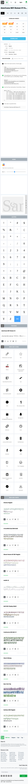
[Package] (18, 13)
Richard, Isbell (11, 52)
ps (17, 29)
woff (5, 26)
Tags (22, 738)
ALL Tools (20, 759)
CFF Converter (3, 758)
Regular (10, 46)
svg (17, 23)
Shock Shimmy (7, 658)
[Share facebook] (1, 776)
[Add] (2, 13)
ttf (4, 23)
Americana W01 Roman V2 (8, 331)
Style (18, 738)
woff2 (11, 26)
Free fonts (2, 2)
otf (17, 26)
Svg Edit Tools (12, 752)
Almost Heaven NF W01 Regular (12, 554)
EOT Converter (21, 753)
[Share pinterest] (9, 776)
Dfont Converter (4, 759)
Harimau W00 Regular (9, 710)
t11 (10, 32)
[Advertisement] (14, 133)
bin (4, 29)
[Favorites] (7, 13)
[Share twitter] (6, 776)
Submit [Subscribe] (23, 775)
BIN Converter (3, 756)
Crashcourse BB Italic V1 (10, 632)
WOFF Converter (4, 755)
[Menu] (15, 2)
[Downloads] (8, 341)
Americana (11, 54)
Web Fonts (7, 738)
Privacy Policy (3, 761)
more (17, 319)
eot (23, 23)
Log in (21, 2)
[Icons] (22, 13)
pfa (23, 26)
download (14, 38)
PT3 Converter (12, 756)
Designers (13, 738)
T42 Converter (12, 758)
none (23, 32)
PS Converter (20, 756)
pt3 (11, 29)
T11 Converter (21, 758)
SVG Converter (12, 753)
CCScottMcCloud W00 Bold (11, 528)
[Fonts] (25, 13)
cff (23, 29)
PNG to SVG (3, 752)
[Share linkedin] (11, 776)
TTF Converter (21, 752)
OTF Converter (3, 753)
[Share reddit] (4, 776)
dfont (17, 32)
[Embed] (13, 341)
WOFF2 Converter (12, 755)
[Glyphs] (14, 13)
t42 (4, 32)
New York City (7, 684)
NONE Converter (12, 759)
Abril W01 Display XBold (10, 606)
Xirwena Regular (8, 502)
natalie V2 (6, 580)
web (11, 23)
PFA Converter (21, 755)
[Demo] (11, 13)
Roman (15, 54)
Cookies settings (12, 761)
